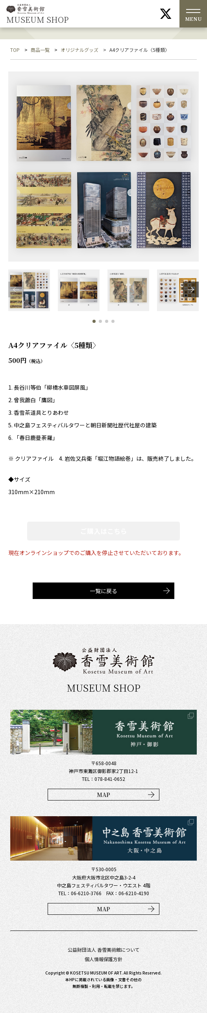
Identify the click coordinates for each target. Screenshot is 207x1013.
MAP (103, 795)
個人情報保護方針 (103, 959)
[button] (191, 289)
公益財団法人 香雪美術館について (104, 949)
